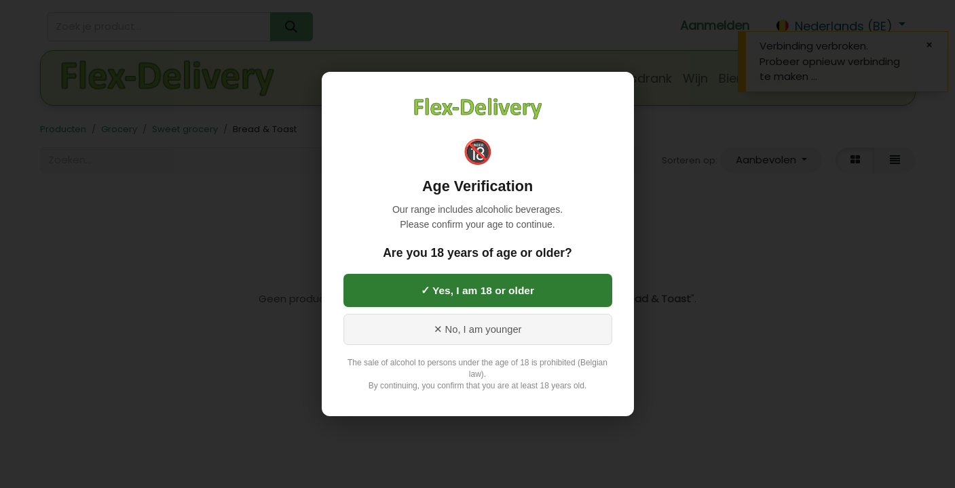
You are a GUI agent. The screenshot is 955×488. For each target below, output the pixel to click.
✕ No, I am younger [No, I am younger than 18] (478, 329)
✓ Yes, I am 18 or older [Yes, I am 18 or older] (477, 290)
